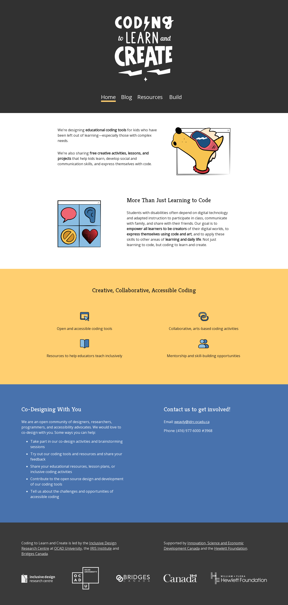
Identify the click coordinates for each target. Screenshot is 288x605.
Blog (126, 97)
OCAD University (68, 548)
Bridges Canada (34, 553)
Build (175, 97)
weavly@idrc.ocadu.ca (191, 421)
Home (108, 97)
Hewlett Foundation (230, 548)
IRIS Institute (101, 548)
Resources (150, 97)
